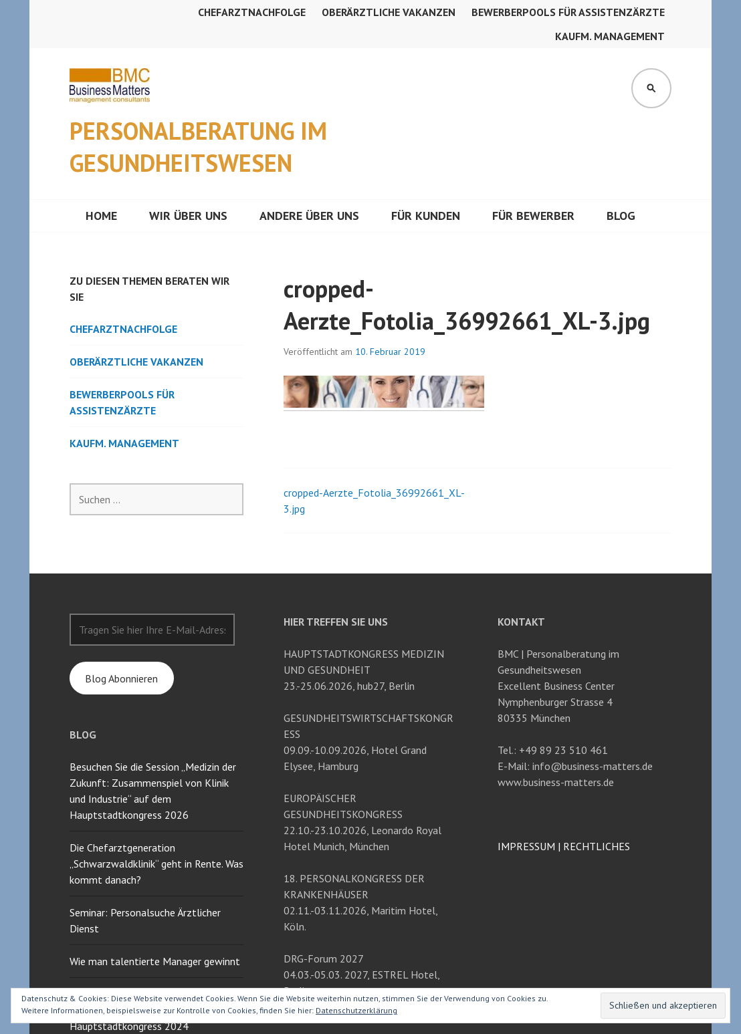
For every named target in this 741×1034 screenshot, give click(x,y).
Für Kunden (425, 215)
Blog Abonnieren (121, 678)
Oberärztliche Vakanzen (388, 12)
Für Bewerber (533, 215)
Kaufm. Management (610, 36)
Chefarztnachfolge (252, 12)
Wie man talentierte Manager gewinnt (155, 961)
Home (101, 215)
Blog (621, 215)
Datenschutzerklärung (356, 1010)
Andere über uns (309, 215)
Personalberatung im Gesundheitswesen (198, 146)
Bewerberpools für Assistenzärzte (568, 12)
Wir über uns (188, 215)
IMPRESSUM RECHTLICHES (564, 846)
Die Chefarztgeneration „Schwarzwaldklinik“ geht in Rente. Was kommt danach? (156, 863)
